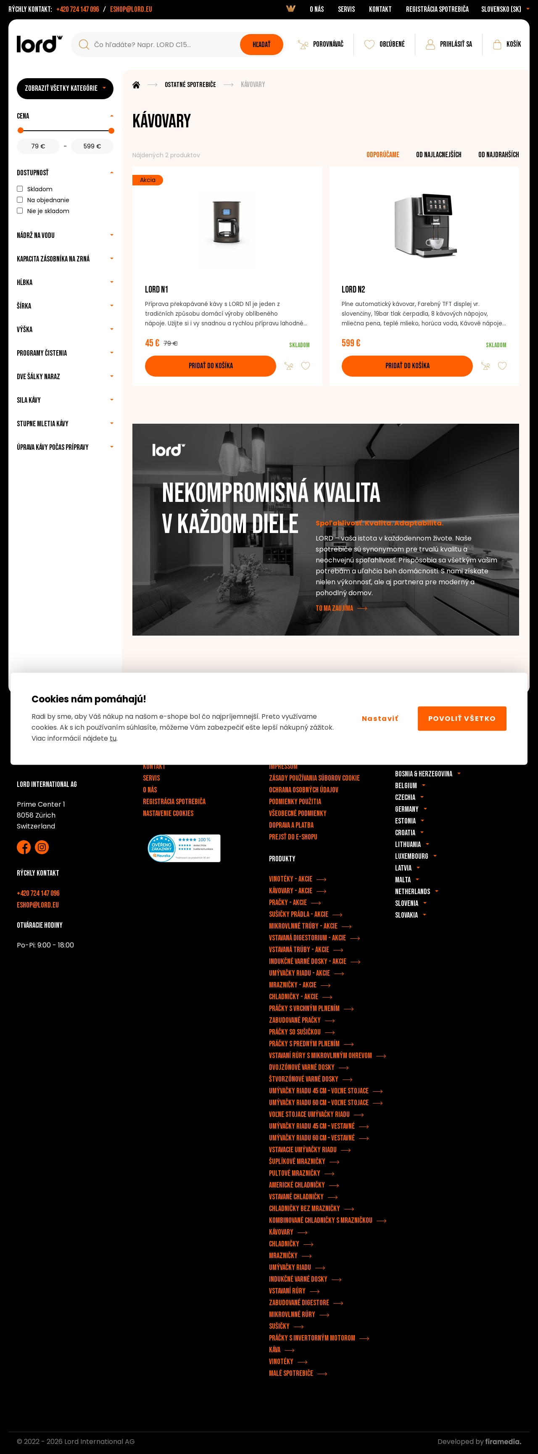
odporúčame (383, 154)
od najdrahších (498, 154)
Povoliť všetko (462, 718)
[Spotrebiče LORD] (40, 44)
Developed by (479, 1444)
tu (113, 738)
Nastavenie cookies (168, 816)
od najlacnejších (439, 154)
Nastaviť (380, 718)
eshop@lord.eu (131, 9)
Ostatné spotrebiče (191, 84)
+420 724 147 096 (77, 9)
